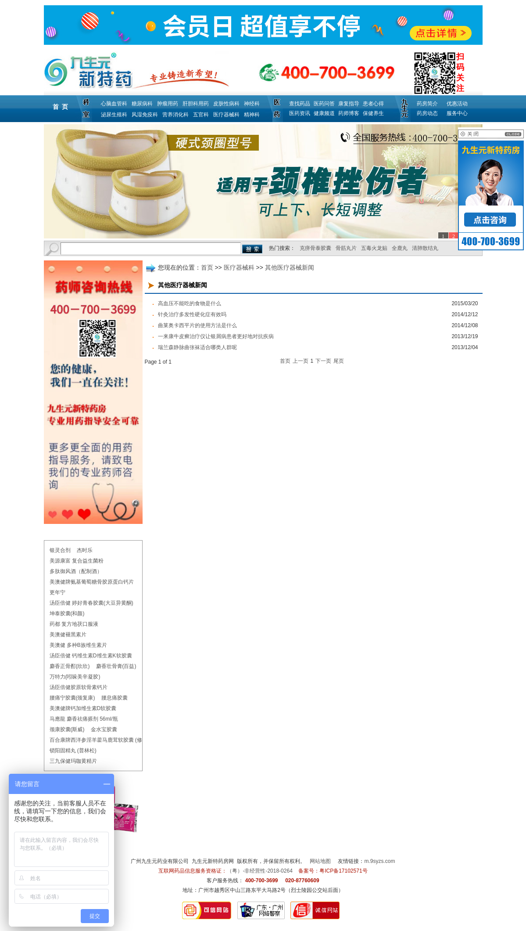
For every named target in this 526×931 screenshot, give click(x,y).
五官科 (201, 115)
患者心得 (373, 104)
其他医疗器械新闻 (289, 267)
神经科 (252, 104)
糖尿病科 (142, 104)
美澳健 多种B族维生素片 (78, 645)
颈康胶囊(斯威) (67, 729)
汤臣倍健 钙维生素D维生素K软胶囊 (91, 656)
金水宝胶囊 (104, 729)
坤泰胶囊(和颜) (67, 613)
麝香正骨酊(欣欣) (70, 666)
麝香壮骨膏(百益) (116, 666)
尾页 (338, 361)
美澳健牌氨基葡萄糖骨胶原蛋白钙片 (92, 582)
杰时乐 (85, 550)
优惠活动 (457, 104)
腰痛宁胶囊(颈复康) (72, 698)
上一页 (300, 361)
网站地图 (320, 861)
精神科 (252, 115)
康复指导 (348, 104)
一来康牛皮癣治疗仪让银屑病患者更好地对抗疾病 (216, 336)
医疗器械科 (226, 115)
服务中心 (457, 113)
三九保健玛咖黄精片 (73, 761)
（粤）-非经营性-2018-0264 (259, 871)
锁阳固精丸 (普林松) (73, 750)
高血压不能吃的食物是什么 (189, 303)
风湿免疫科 (145, 115)
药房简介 (427, 104)
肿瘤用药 (167, 104)
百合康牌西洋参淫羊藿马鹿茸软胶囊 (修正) (99, 740)
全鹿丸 (400, 248)
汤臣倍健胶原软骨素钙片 (78, 687)
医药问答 (324, 104)
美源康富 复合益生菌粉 (77, 561)
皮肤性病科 (226, 104)
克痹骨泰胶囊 (315, 248)
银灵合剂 (60, 550)
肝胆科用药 (195, 104)
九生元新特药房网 (213, 861)
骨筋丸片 (346, 248)
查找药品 (299, 104)
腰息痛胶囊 (114, 698)
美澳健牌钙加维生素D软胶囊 (83, 708)
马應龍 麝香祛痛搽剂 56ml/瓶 (84, 719)
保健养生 (373, 113)
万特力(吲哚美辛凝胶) (75, 677)
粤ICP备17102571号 (343, 871)
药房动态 (427, 113)
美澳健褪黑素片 (68, 634)
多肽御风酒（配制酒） (76, 571)
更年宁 (57, 592)
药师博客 (348, 113)
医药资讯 (299, 113)
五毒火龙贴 (374, 248)
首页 (207, 267)
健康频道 (324, 113)
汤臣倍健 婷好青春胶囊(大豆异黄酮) (91, 603)
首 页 (60, 106)
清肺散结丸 (425, 248)
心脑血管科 (114, 104)
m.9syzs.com (380, 861)
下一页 (323, 361)
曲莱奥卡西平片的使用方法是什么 (197, 325)
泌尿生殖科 (114, 115)
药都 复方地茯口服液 (74, 624)
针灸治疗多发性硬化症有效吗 (192, 314)
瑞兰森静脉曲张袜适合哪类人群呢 (197, 347)
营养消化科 (175, 115)
